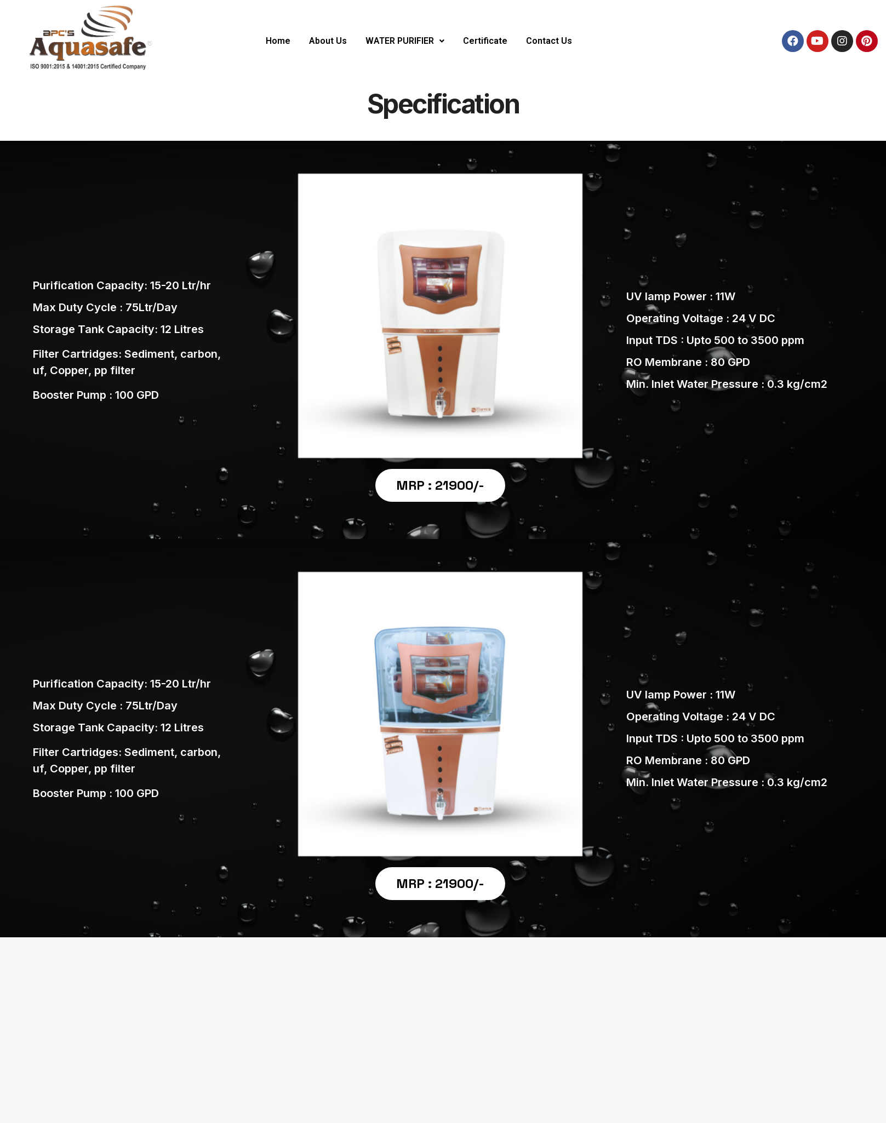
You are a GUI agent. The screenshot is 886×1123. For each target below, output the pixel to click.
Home (278, 41)
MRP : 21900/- (440, 485)
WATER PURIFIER (404, 41)
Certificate (485, 41)
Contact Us (549, 41)
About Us (328, 41)
